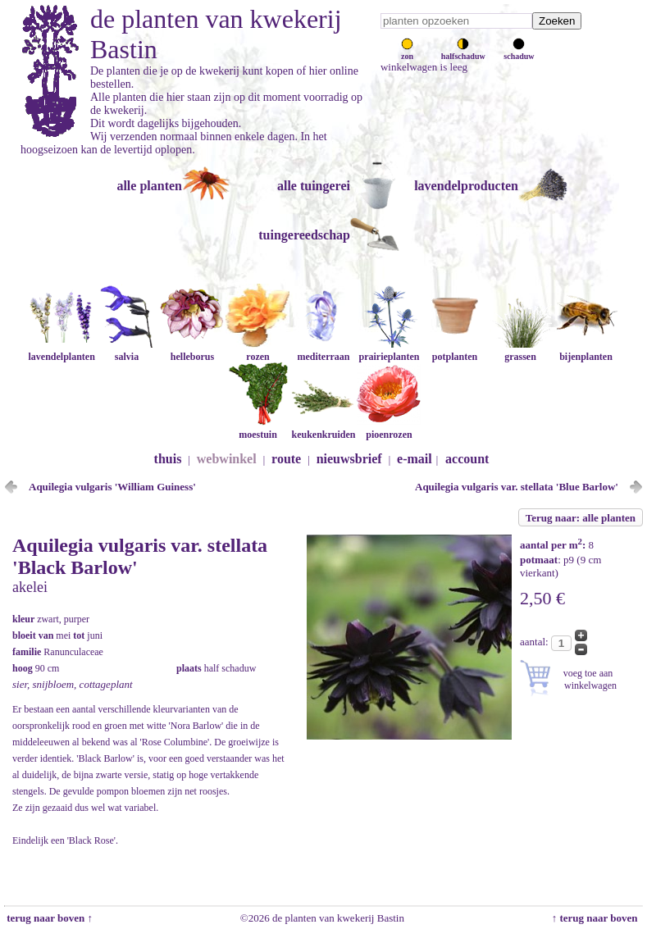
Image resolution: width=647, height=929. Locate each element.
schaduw (518, 52)
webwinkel (227, 459)
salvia (126, 350)
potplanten (454, 350)
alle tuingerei (313, 186)
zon (407, 52)
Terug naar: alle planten (581, 518)
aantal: (535, 641)
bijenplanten (585, 350)
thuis (168, 459)
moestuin (257, 428)
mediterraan (323, 350)
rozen (257, 350)
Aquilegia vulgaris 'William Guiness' (112, 486)
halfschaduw (463, 52)
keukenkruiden (323, 428)
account (467, 459)
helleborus (192, 350)
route (286, 459)
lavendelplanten (61, 350)
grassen (520, 350)
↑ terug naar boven (597, 918)
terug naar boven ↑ (48, 918)
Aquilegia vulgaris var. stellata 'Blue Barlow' (516, 486)
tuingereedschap (304, 235)
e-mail (414, 459)
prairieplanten (389, 350)
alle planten (149, 186)
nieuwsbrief (349, 459)
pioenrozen (389, 428)
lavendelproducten (466, 186)
